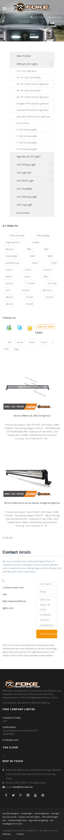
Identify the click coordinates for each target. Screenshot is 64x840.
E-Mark (35, 242)
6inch (8, 276)
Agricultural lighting (38, 820)
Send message (48, 634)
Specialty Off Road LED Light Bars (34, 116)
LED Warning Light (27, 196)
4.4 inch (47, 269)
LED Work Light (25, 180)
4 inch (35, 262)
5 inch (28, 269)
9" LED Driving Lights (27, 149)
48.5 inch (46, 290)
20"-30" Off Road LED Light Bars (33, 84)
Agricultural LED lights (29, 156)
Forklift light (26, 813)
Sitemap (6, 834)
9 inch (27, 276)
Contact (20, 834)
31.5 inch (52, 283)
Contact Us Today (12, 717)
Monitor (10, 249)
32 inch (29, 297)
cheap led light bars (17, 820)
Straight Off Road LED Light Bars (33, 103)
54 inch (25, 290)
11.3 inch (30, 283)
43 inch (29, 303)
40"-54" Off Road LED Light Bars (33, 97)
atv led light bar (41, 813)
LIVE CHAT (39, 17)
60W (29, 249)
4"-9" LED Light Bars (27, 71)
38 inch (9, 297)
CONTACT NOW (45, 326)
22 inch (49, 297)
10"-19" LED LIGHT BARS (29, 77)
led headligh (43, 235)
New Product (24, 55)
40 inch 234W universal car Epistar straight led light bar (32, 502)
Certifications (9, 727)
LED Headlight (24, 188)
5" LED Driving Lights (27, 136)
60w (16, 349)
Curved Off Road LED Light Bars (33, 110)
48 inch (9, 303)
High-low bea (12, 242)
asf (7, 290)
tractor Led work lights (29, 817)
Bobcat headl (17, 235)
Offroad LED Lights (27, 64)
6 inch (9, 269)
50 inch (9, 283)
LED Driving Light (26, 164)
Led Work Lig (12, 262)
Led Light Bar (24, 172)
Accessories (23, 123)
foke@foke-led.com (22, 786)
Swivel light (11, 256)
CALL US (56, 17)
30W (50, 256)
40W (32, 256)
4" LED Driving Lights (27, 129)
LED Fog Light (24, 204)
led (9, 342)
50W (45, 276)
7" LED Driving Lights (27, 142)
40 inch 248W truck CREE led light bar (32, 415)
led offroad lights (11, 813)
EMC (46, 249)
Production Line (11, 739)
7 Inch (54, 262)
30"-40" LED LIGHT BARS (29, 90)
